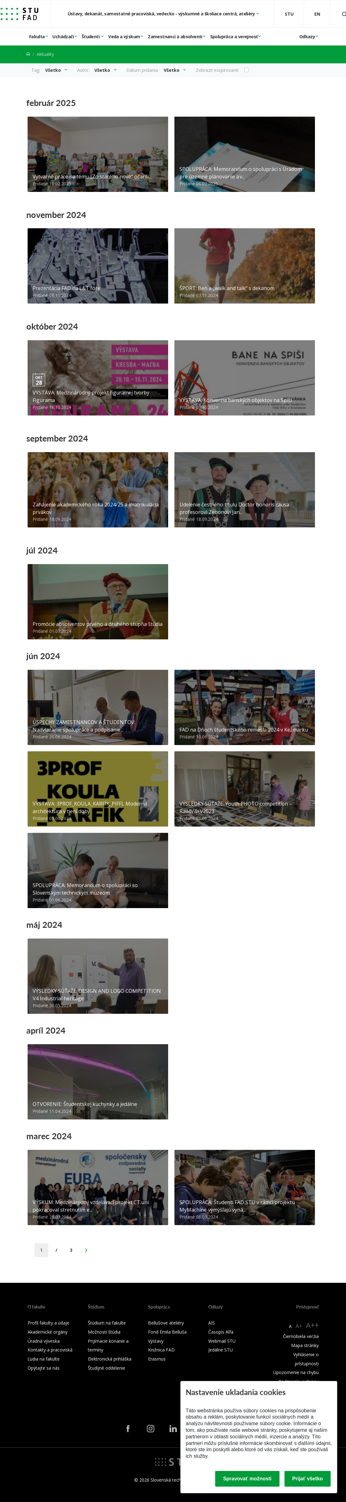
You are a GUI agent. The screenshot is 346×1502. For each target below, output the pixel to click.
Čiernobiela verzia (301, 1336)
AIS (211, 1323)
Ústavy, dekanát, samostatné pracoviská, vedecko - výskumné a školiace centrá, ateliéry (162, 14)
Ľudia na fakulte (44, 1359)
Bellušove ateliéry (166, 1323)
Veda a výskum (124, 37)
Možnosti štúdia (104, 1332)
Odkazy (307, 37)
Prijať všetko (307, 1478)
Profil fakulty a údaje (48, 1323)
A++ (312, 1325)
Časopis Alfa (220, 1332)
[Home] (28, 54)
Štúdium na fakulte (107, 1323)
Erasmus (157, 1359)
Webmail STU (222, 1341)
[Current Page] (41, 1250)
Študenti (91, 37)
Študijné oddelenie (106, 1368)
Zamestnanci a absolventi (175, 37)
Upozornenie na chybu (296, 1372)
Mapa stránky (305, 1345)
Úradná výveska (44, 1341)
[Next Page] (86, 1250)
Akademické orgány (47, 1332)
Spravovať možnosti (247, 1478)
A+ (298, 1326)
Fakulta (37, 37)
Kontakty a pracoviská (50, 1350)
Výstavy (155, 1341)
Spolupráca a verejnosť (234, 37)
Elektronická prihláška (109, 1359)
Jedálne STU (220, 1350)
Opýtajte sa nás (44, 1368)
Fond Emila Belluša (167, 1332)
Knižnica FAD (161, 1350)
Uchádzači (63, 37)
